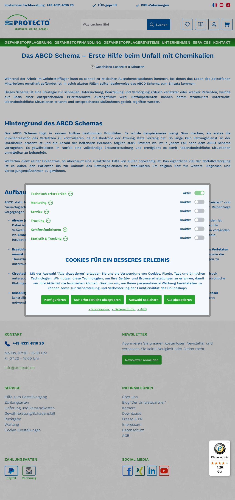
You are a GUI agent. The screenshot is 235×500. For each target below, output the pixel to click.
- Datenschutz (124, 309)
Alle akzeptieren (179, 300)
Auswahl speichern (144, 300)
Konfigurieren (55, 300)
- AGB (142, 309)
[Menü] (227, 443)
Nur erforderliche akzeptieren (97, 300)
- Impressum (99, 309)
